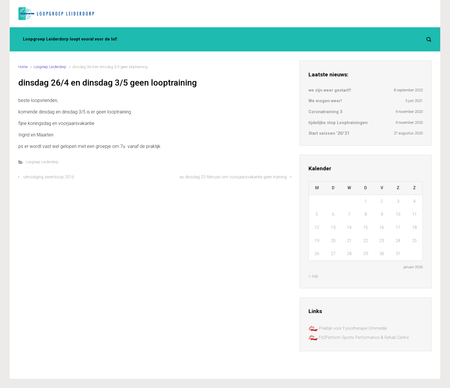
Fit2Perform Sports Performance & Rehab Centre (359, 338)
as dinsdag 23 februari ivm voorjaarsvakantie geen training (233, 177)
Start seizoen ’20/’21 (329, 133)
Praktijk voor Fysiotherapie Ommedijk (348, 328)
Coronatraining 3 (325, 111)
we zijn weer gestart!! (330, 90)
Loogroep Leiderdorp (50, 67)
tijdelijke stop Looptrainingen (338, 122)
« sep (313, 276)
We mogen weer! (325, 101)
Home (23, 67)
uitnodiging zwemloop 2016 (48, 177)
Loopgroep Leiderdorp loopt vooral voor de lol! (70, 39)
